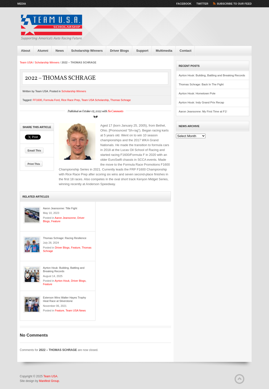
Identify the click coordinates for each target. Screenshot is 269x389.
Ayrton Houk (62, 280)
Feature (56, 221)
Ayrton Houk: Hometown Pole (197, 93)
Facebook (183, 3)
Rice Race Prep (70, 100)
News (60, 50)
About (25, 50)
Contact (185, 50)
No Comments (115, 111)
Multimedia (164, 50)
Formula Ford (51, 100)
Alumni (43, 50)
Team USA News (76, 310)
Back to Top (239, 379)
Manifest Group (49, 381)
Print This (34, 163)
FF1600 (37, 100)
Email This (34, 150)
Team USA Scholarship (95, 100)
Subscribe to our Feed (234, 3)
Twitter (202, 3)
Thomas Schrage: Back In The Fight (201, 84)
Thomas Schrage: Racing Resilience (64, 238)
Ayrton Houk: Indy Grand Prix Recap (201, 102)
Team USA (26, 62)
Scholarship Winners (87, 50)
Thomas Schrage (120, 100)
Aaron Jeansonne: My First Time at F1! (203, 111)
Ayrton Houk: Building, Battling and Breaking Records (212, 75)
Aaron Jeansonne (65, 217)
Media (21, 3)
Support (142, 50)
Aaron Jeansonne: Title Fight (60, 208)
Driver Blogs (119, 50)
